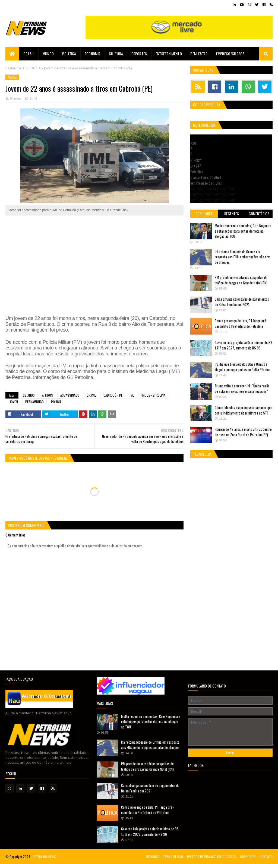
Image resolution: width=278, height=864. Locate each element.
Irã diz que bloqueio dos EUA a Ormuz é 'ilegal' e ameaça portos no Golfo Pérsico (242, 366)
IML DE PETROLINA (153, 395)
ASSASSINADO (69, 395)
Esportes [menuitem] (139, 53)
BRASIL (91, 395)
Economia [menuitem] (92, 53)
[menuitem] (12, 53)
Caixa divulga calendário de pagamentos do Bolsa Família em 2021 (242, 301)
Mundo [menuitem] (48, 53)
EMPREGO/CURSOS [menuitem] (230, 53)
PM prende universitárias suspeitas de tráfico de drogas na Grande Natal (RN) (241, 280)
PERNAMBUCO (34, 401)
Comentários (259, 213)
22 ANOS (29, 395)
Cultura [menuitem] (116, 53)
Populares (204, 213)
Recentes (231, 213)
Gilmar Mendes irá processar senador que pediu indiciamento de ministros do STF (243, 410)
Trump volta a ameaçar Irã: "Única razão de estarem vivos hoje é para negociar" (242, 388)
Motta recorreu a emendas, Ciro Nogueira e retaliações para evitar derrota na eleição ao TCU (243, 231)
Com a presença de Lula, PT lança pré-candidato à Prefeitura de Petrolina (241, 323)
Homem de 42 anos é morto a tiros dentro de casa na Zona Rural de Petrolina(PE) (243, 431)
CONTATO (266, 856)
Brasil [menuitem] (28, 53)
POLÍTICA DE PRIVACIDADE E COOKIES (211, 856)
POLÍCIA (35, 68)
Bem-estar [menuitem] (199, 53)
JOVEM (14, 401)
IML (132, 395)
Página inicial (15, 68)
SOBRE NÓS (247, 856)
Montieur (16, 98)
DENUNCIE (152, 856)
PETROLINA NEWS (44, 856)
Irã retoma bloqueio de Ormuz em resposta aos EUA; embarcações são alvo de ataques (242, 257)
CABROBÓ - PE (112, 395)
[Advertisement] (94, 259)
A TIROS (47, 395)
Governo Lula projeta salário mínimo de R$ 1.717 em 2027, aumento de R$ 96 (243, 345)
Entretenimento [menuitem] (169, 53)
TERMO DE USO (173, 856)
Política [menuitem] (69, 53)
